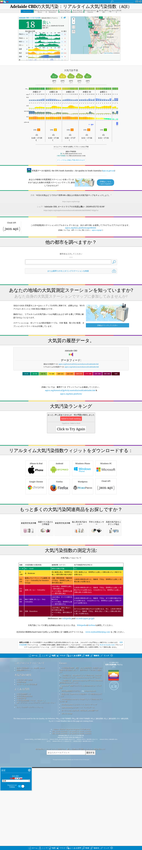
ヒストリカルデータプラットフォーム (30, 795)
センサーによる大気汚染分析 (27, 772)
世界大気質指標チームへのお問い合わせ (31, 756)
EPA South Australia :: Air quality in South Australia (71, 819)
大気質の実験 (21, 770)
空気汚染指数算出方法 (24, 784)
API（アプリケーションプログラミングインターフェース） (34, 791)
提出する (90, 840)
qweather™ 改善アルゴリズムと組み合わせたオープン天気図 (80, 774)
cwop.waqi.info (90, 779)
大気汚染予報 (21, 786)
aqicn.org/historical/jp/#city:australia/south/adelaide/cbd (70, 390)
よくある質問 (21, 776)
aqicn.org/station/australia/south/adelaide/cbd (82, 367)
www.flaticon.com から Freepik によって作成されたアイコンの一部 (81, 788)
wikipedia (66, 706)
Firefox (59, 515)
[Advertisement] (71, 413)
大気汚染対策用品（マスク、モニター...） (31, 788)
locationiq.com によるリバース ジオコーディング (79, 792)
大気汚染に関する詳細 (24, 768)
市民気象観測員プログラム (70, 779)
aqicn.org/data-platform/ (71, 394)
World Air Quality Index (107, 733)
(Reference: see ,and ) (71, 679)
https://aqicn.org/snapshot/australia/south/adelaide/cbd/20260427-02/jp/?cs (71, 210)
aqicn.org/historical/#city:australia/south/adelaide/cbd (78, 364)
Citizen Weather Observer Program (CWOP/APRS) (71, 817)
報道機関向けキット (24, 758)
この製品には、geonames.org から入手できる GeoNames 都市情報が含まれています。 (81, 769)
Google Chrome (36, 515)
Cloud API (105, 515)
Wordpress (82, 515)
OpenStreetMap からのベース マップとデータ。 (78, 795)
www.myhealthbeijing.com (98, 719)
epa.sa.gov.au (108, 170)
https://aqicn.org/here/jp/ (71, 201)
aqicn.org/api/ (97, 230)
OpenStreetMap (108, 53)
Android (59, 497)
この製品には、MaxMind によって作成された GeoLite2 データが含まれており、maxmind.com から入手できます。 (80, 764)
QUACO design (66, 801)
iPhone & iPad (36, 497)
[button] (101, 18)
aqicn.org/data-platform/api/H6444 (80, 227)
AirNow (91, 713)
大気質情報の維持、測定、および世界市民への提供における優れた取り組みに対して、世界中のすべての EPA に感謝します (80, 758)
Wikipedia (81, 713)
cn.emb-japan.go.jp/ (85, 706)
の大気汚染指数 (29, 18)
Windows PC (105, 497)
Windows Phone (82, 497)
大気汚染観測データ (24, 782)
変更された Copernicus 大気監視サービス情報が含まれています (80, 783)
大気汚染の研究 (22, 762)
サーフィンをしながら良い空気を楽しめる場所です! (79, 798)
